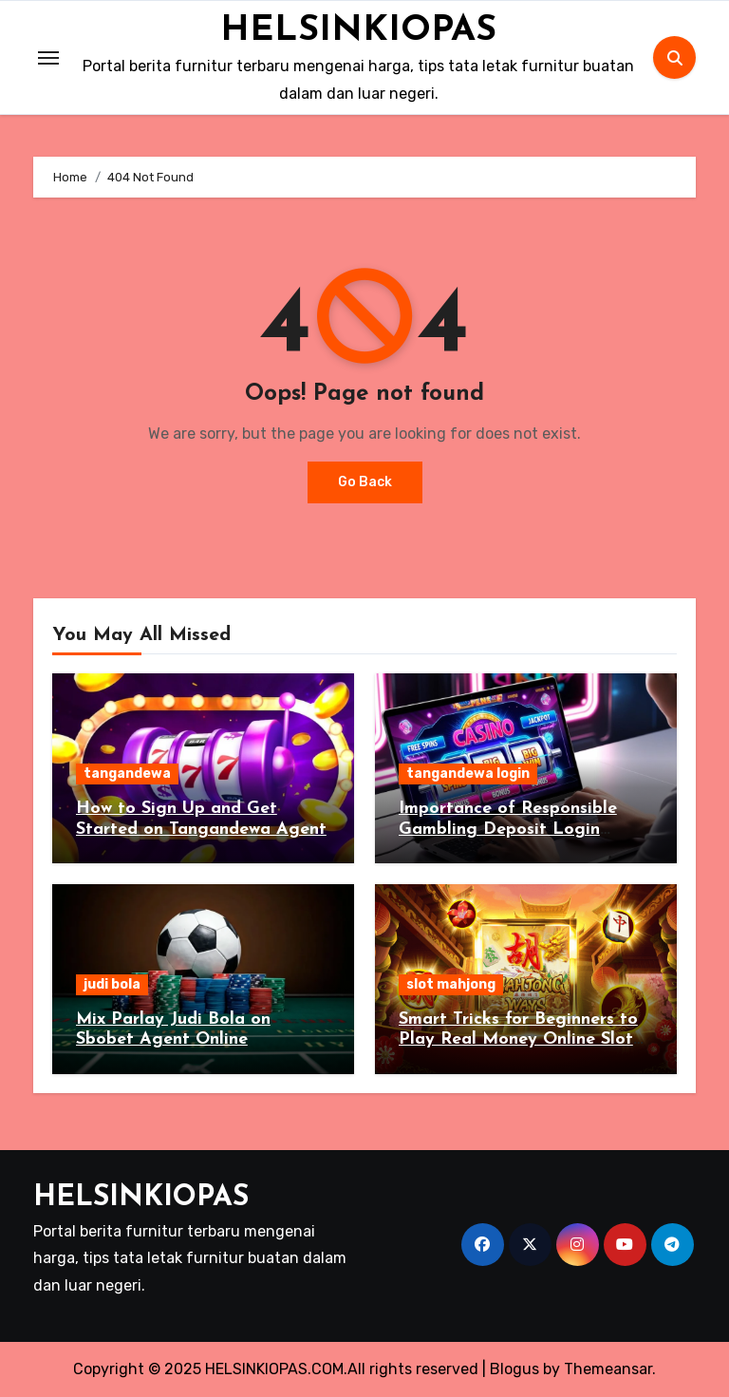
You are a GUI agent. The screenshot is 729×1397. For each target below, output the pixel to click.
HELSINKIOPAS (358, 30)
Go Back (365, 482)
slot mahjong (450, 984)
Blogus (514, 1369)
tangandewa (127, 773)
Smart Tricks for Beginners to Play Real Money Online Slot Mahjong (518, 1039)
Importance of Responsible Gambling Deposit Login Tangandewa (508, 829)
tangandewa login (468, 773)
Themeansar (608, 1369)
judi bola (112, 984)
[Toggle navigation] (48, 58)
